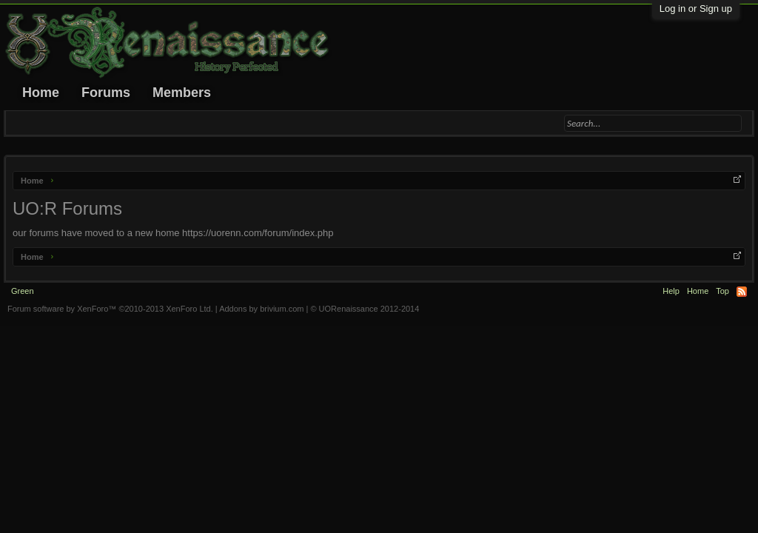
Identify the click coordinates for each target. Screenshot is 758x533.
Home (40, 92)
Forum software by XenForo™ (110, 308)
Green (22, 290)
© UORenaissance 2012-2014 (364, 308)
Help (671, 290)
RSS (742, 291)
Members (181, 92)
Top (722, 290)
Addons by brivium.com (261, 308)
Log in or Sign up (696, 8)
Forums (105, 92)
